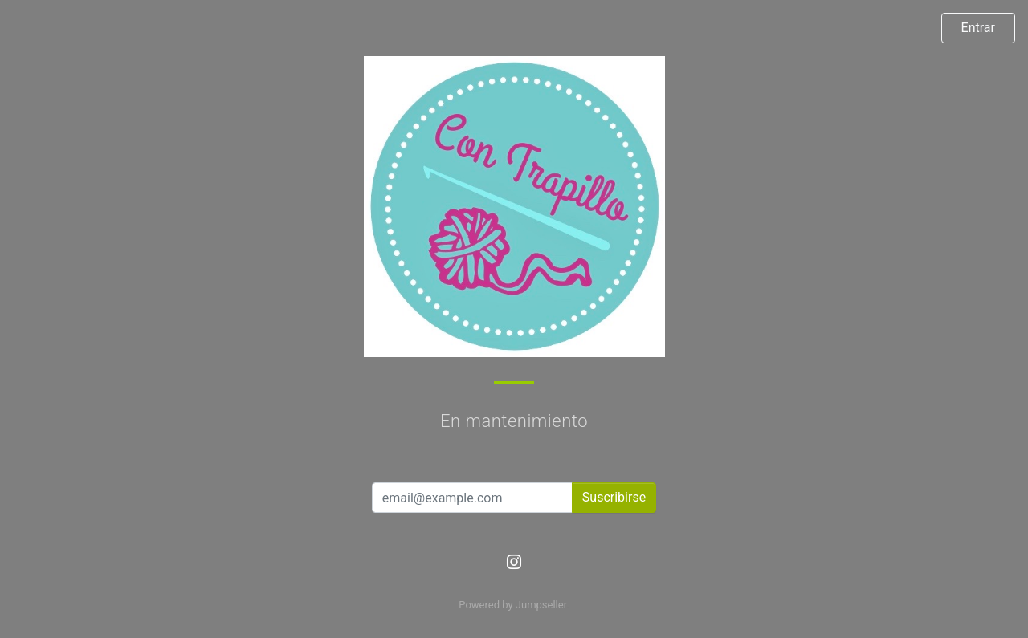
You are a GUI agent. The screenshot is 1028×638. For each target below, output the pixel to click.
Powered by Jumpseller (512, 605)
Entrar (978, 27)
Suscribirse (614, 497)
